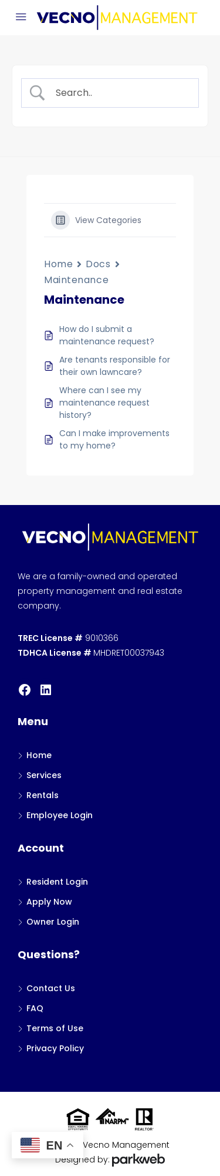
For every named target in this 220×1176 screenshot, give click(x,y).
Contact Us (50, 988)
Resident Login (57, 882)
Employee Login (59, 815)
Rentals (42, 795)
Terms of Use (54, 1028)
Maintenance (76, 280)
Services (44, 775)
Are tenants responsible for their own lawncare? (114, 366)
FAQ (34, 1008)
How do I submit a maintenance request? (106, 335)
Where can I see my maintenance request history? (104, 402)
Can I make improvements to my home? (114, 439)
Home (58, 264)
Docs (98, 264)
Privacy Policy (55, 1048)
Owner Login (52, 922)
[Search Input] (119, 93)
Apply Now (49, 902)
